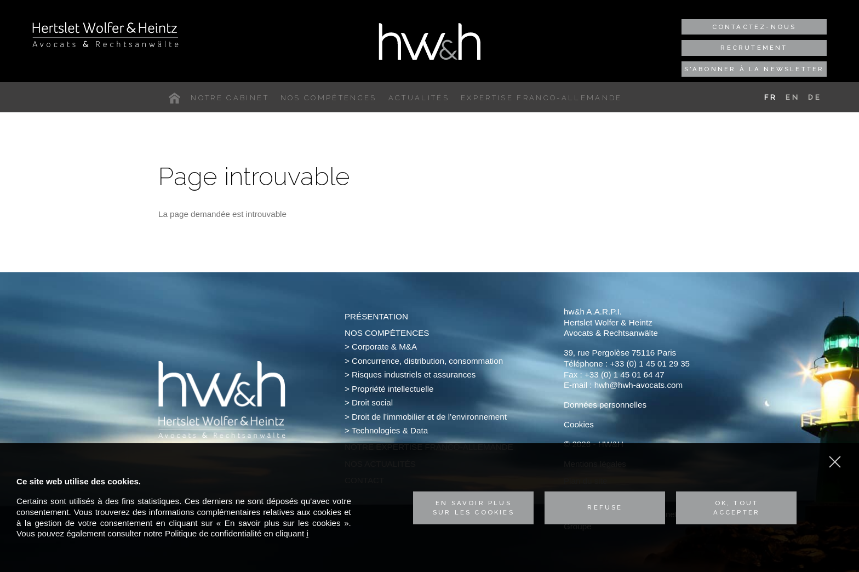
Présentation (376, 316)
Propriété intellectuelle (392, 388)
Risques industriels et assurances (414, 374)
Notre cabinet (229, 98)
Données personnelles (605, 404)
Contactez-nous (754, 27)
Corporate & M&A (384, 346)
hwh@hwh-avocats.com (638, 385)
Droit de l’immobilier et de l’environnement (429, 416)
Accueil (177, 98)
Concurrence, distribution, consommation (427, 360)
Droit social (372, 402)
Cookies (579, 424)
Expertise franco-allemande (541, 98)
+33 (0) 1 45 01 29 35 (650, 363)
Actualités (418, 98)
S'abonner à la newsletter (754, 69)
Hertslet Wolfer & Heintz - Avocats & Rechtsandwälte (105, 34)
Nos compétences (328, 98)
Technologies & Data (390, 430)
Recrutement (753, 48)
